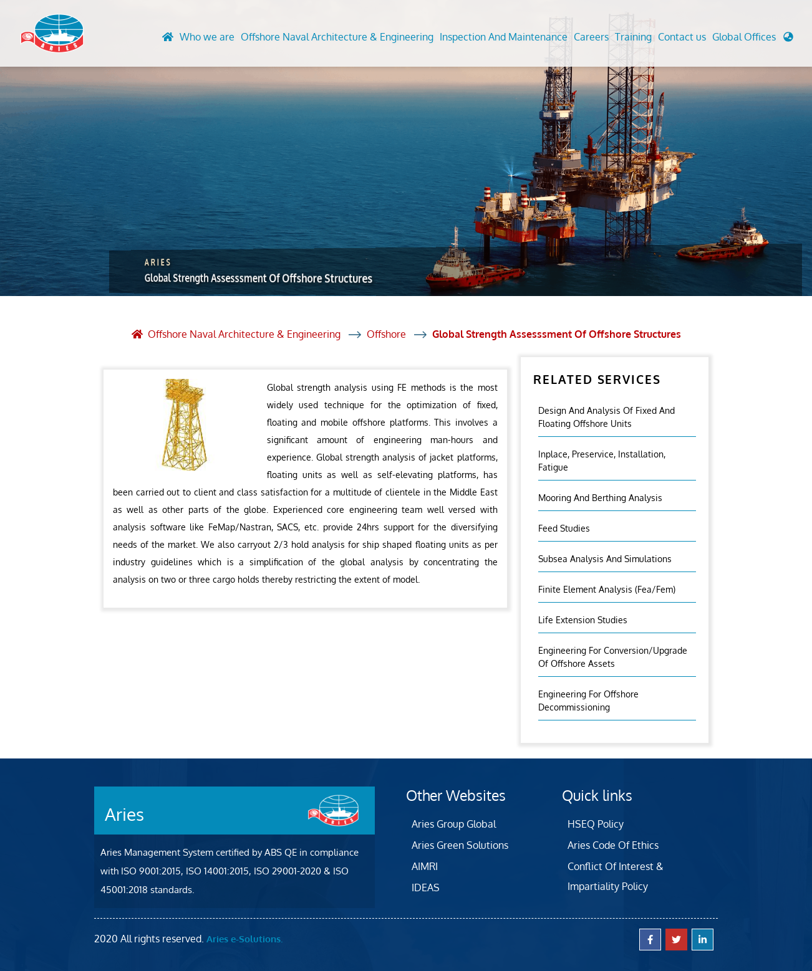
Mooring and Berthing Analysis (600, 497)
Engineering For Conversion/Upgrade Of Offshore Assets (612, 657)
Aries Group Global (454, 824)
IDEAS (426, 887)
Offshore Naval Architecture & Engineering (337, 37)
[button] (752, 40)
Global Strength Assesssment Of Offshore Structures (556, 334)
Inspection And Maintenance (504, 37)
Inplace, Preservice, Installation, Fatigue (601, 460)
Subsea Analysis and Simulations (605, 558)
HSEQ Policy (596, 824)
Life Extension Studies (582, 620)
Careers (591, 37)
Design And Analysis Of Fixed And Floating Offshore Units (606, 417)
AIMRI (425, 866)
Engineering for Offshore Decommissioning (588, 700)
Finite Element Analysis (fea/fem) (606, 589)
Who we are (207, 37)
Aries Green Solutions (460, 845)
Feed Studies (564, 528)
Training (633, 37)
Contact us (682, 37)
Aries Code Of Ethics (613, 845)
